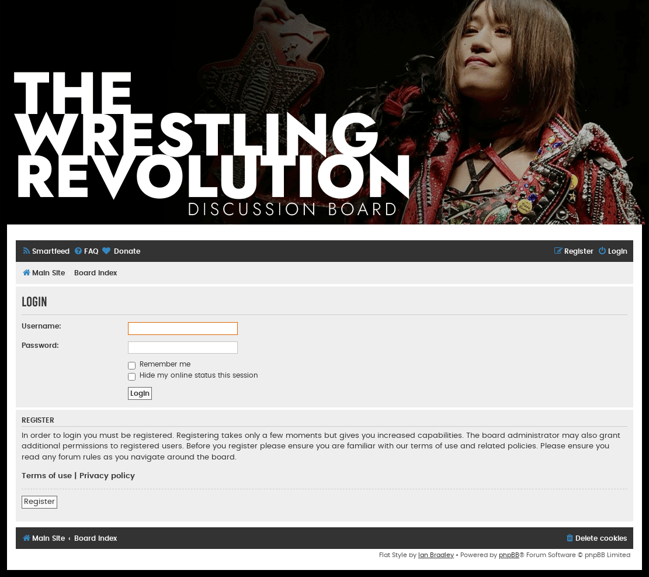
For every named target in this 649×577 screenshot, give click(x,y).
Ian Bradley (436, 555)
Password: (40, 345)
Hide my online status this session (193, 375)
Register (39, 501)
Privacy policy (107, 476)
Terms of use (47, 476)
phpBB (509, 555)
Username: (41, 326)
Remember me (159, 364)
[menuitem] (46, 252)
